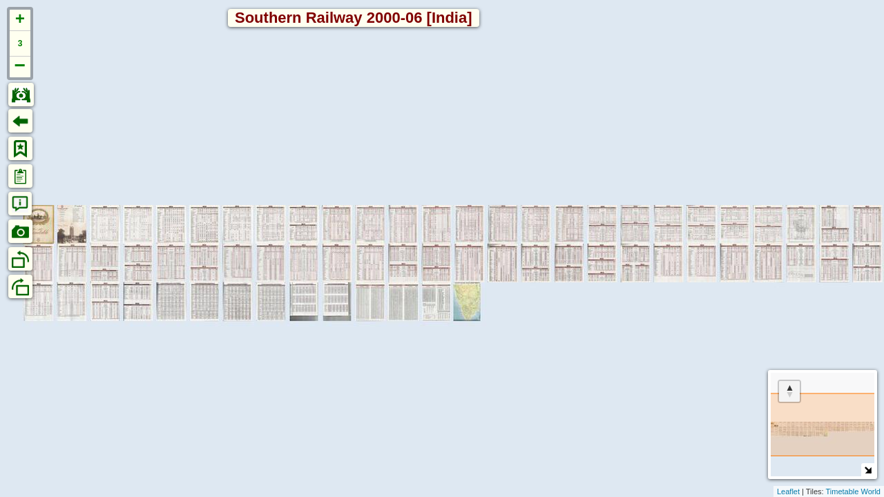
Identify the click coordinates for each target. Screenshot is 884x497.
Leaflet (788, 491)
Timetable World (853, 491)
